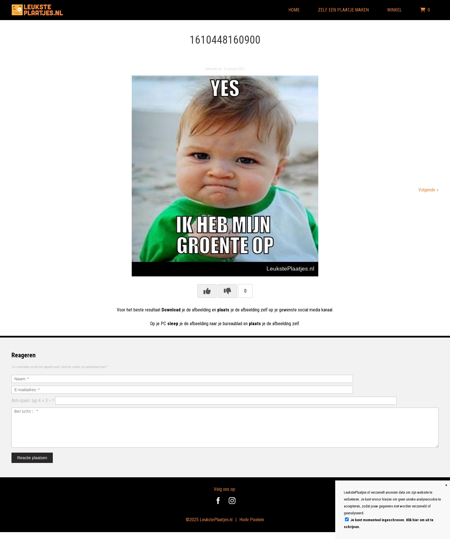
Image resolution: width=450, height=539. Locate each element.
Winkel (394, 10)
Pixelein (257, 526)
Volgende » (428, 190)
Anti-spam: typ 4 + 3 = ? (32, 400)
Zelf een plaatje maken (343, 10)
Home (294, 10)
